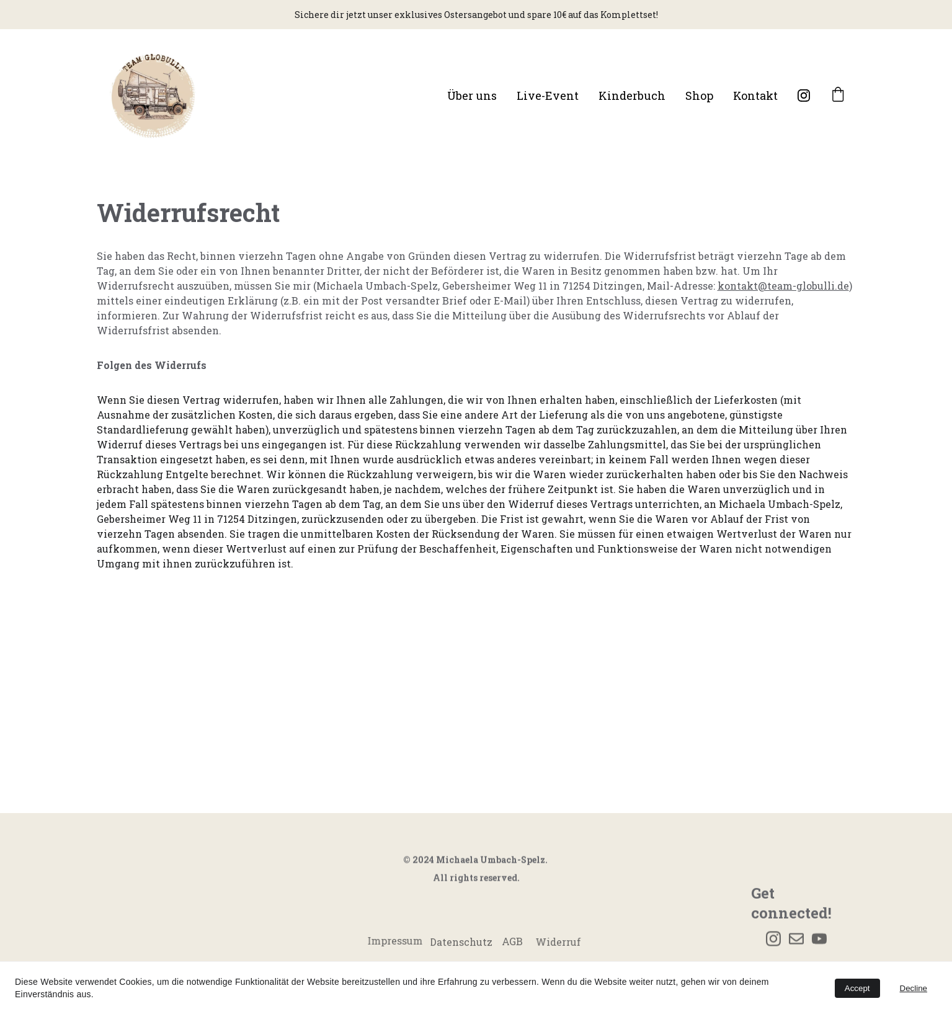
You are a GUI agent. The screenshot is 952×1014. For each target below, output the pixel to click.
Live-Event (548, 95)
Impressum (394, 940)
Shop (699, 95)
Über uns (472, 95)
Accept (857, 988)
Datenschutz (461, 943)
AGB (512, 943)
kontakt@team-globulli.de (783, 286)
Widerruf (558, 941)
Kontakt (755, 95)
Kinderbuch (631, 95)
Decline (913, 988)
